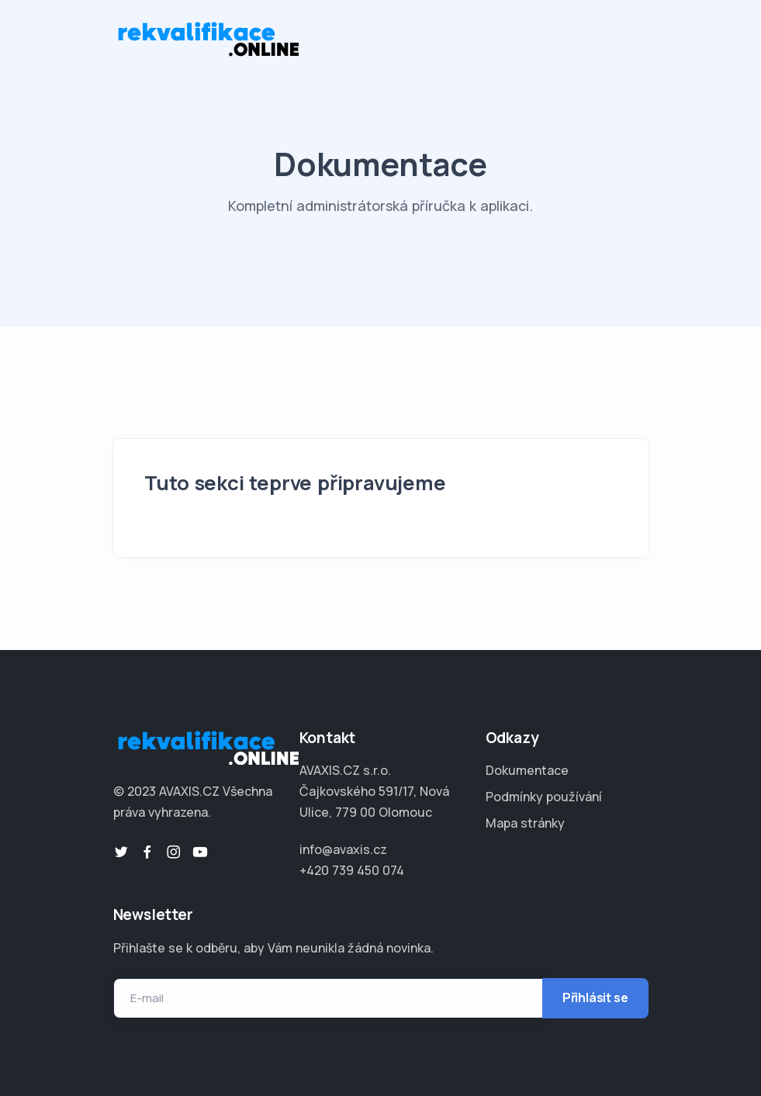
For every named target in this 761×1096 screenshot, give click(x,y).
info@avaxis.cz (343, 849)
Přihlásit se (595, 997)
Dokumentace (527, 770)
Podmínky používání (544, 796)
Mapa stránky (525, 823)
